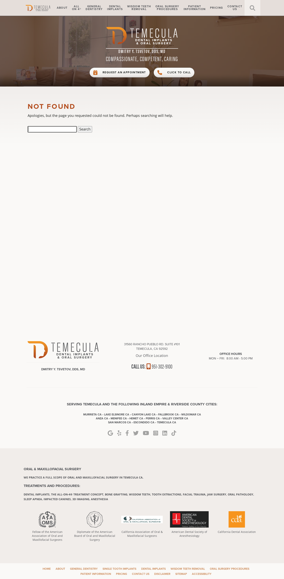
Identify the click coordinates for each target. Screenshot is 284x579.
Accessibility (201, 574)
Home (43, 8)
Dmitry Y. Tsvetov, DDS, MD (142, 51)
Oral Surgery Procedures (229, 569)
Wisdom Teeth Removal (188, 569)
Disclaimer (162, 574)
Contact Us (140, 574)
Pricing (216, 8)
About (62, 8)
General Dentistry (84, 569)
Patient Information (95, 574)
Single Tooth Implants (119, 569)
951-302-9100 (159, 366)
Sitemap (181, 574)
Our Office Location (152, 355)
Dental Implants (153, 569)
